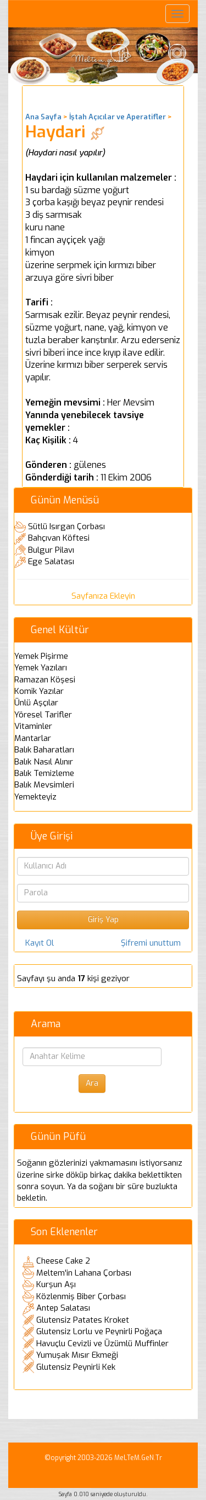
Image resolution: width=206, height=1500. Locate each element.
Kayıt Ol (39, 942)
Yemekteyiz (35, 796)
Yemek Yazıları (40, 667)
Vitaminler (33, 726)
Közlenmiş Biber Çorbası (81, 1296)
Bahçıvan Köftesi (59, 537)
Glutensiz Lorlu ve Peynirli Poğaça (99, 1331)
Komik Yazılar (39, 691)
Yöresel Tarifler (43, 714)
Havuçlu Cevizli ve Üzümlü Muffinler (102, 1343)
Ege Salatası (51, 561)
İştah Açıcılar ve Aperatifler (117, 116)
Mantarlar (32, 738)
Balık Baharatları (44, 749)
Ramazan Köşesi (44, 679)
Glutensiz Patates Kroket (82, 1319)
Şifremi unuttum (151, 942)
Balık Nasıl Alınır (43, 761)
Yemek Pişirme (41, 656)
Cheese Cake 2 (63, 1260)
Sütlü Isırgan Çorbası (66, 526)
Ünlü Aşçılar (36, 702)
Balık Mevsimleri (44, 784)
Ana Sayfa (43, 116)
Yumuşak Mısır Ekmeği (77, 1355)
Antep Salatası (63, 1307)
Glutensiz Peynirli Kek (75, 1367)
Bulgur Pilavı (51, 550)
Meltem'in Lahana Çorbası (83, 1272)
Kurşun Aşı (56, 1284)
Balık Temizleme (44, 773)
